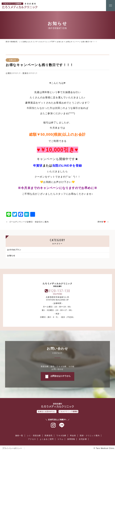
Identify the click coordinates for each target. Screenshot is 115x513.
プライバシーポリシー (12, 504)
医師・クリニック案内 (90, 491)
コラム (60, 495)
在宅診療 (83, 495)
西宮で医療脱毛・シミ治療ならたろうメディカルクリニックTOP (30, 41)
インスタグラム (53, 481)
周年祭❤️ (101, 222)
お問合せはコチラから (60, 432)
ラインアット (62, 481)
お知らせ (60, 41)
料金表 (73, 491)
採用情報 (71, 495)
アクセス (32, 495)
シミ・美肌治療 (34, 491)
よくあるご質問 (47, 495)
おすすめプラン (14, 250)
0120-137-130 (59, 346)
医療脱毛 (49, 491)
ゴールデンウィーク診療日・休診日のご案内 (29, 222)
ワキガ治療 (61, 491)
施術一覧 (19, 491)
